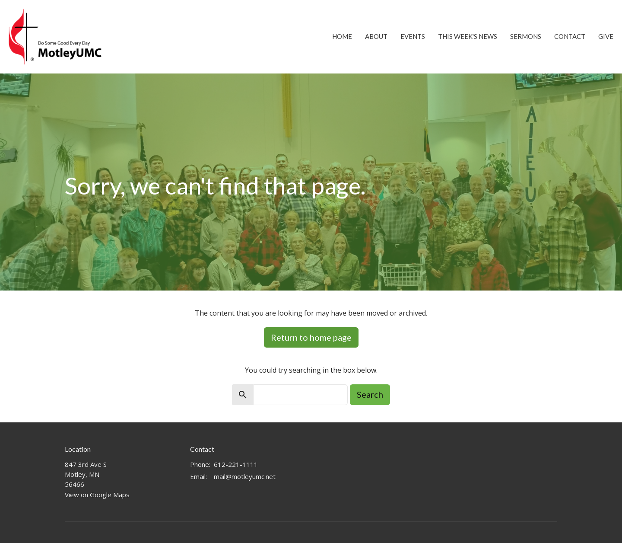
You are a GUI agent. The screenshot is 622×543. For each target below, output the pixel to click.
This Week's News (467, 36)
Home (342, 36)
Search (370, 394)
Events (412, 36)
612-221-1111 (236, 464)
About (376, 36)
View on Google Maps (97, 494)
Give (605, 36)
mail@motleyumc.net (245, 476)
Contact (569, 36)
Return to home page (311, 337)
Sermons (525, 36)
